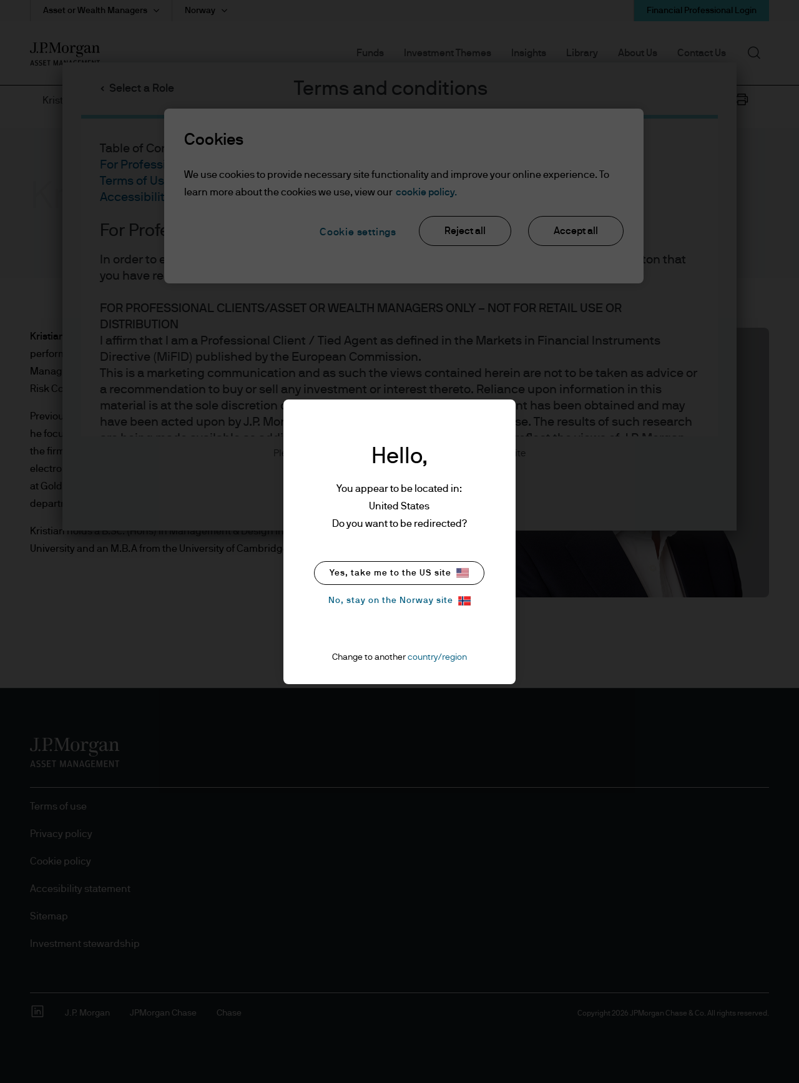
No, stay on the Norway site (399, 600)
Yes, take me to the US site (399, 572)
